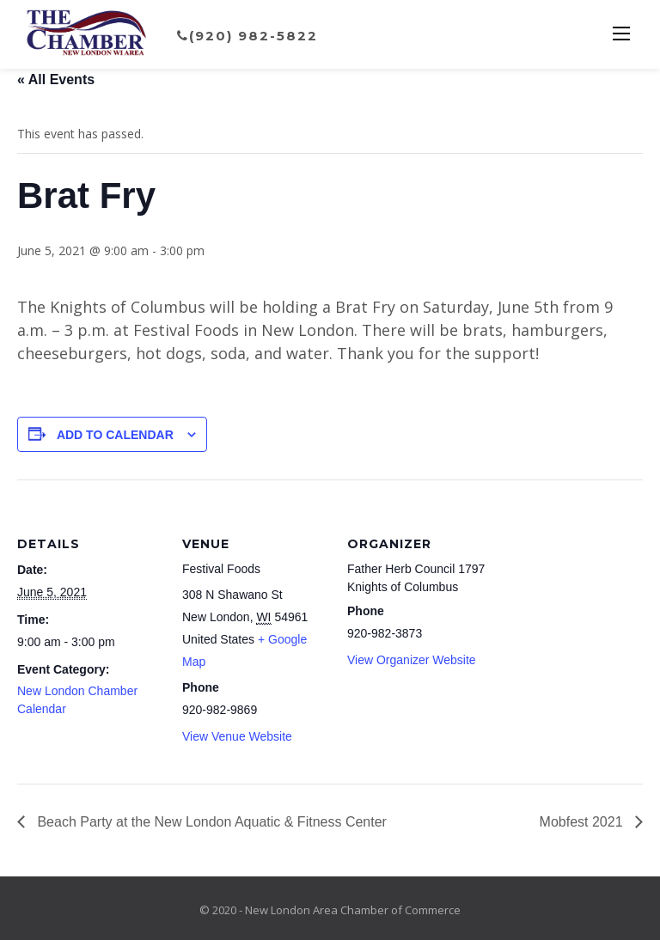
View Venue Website (237, 736)
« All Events (56, 79)
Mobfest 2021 (583, 822)
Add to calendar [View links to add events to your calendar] (115, 435)
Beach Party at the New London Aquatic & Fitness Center (210, 822)
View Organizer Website (411, 660)
